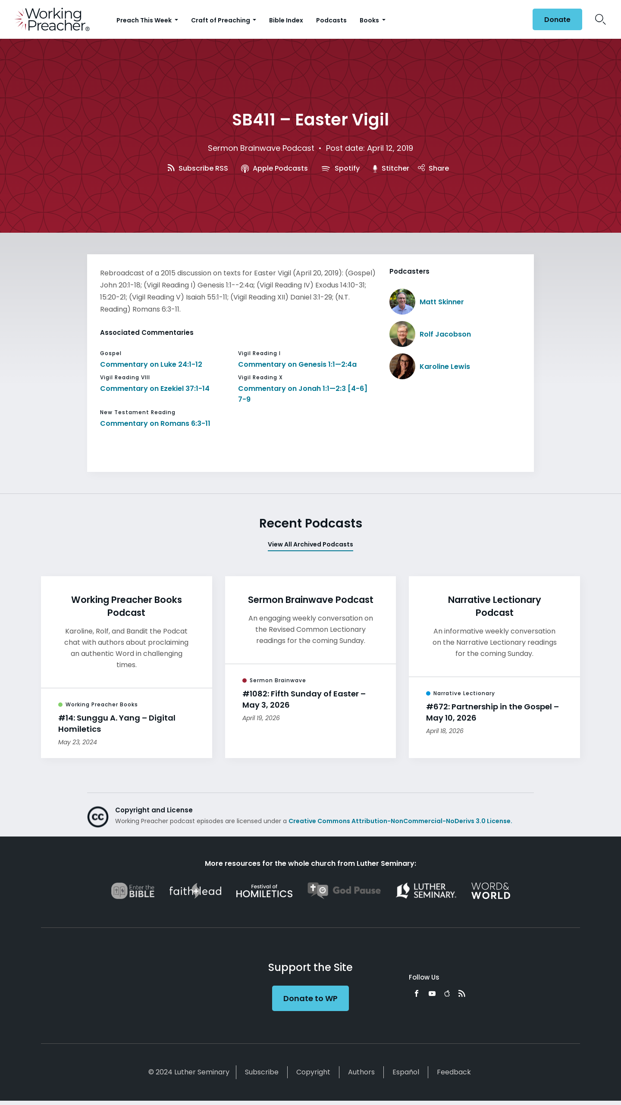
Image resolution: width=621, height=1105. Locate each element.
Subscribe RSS (198, 168)
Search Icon (600, 19)
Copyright (313, 1072)
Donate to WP (310, 998)
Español (405, 1072)
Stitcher (391, 168)
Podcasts (331, 20)
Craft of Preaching (221, 20)
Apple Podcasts (274, 168)
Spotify (340, 168)
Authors (361, 1072)
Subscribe (262, 1072)
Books (370, 20)
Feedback (454, 1072)
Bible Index (286, 20)
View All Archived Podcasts (310, 544)
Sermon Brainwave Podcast (261, 148)
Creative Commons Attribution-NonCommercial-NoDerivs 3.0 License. (400, 821)
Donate (557, 20)
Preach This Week (144, 20)
